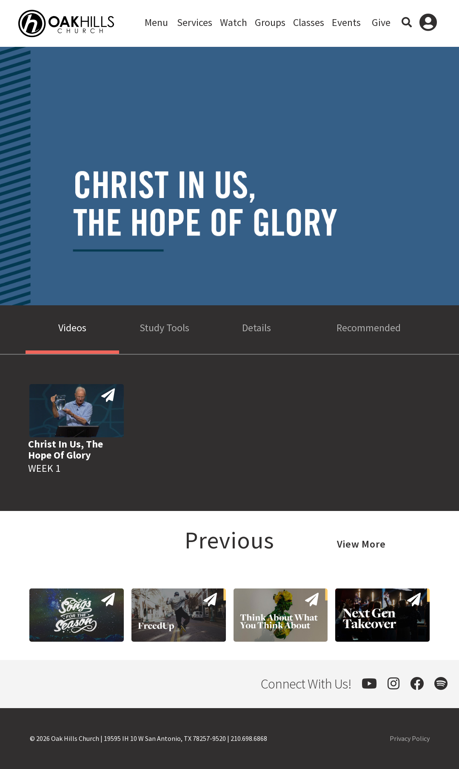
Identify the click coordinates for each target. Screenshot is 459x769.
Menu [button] (156, 22)
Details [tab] (256, 327)
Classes (308, 22)
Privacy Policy (410, 738)
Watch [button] (233, 22)
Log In (428, 23)
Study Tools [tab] (164, 327)
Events (346, 22)
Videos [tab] (72, 327)
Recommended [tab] (368, 327)
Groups (270, 22)
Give (381, 22)
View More (361, 544)
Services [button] (194, 22)
